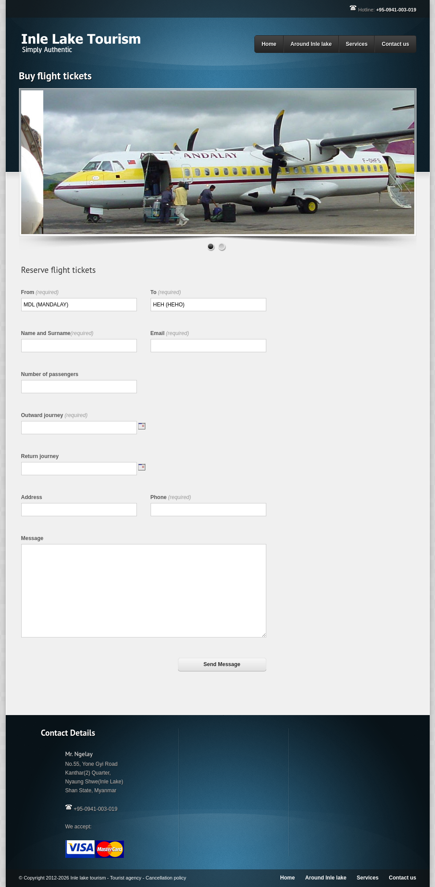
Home (268, 44)
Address (31, 497)
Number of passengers (50, 374)
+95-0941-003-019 (396, 9)
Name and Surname (57, 333)
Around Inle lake (312, 43)
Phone (171, 497)
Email (170, 333)
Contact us (395, 44)
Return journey (40, 456)
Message (32, 538)
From (40, 292)
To (166, 292)
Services (358, 43)
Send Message (222, 664)
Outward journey (54, 415)
